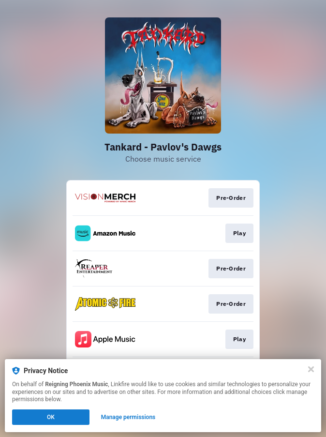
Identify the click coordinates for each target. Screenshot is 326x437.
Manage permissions (128, 417)
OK (51, 417)
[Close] (311, 369)
